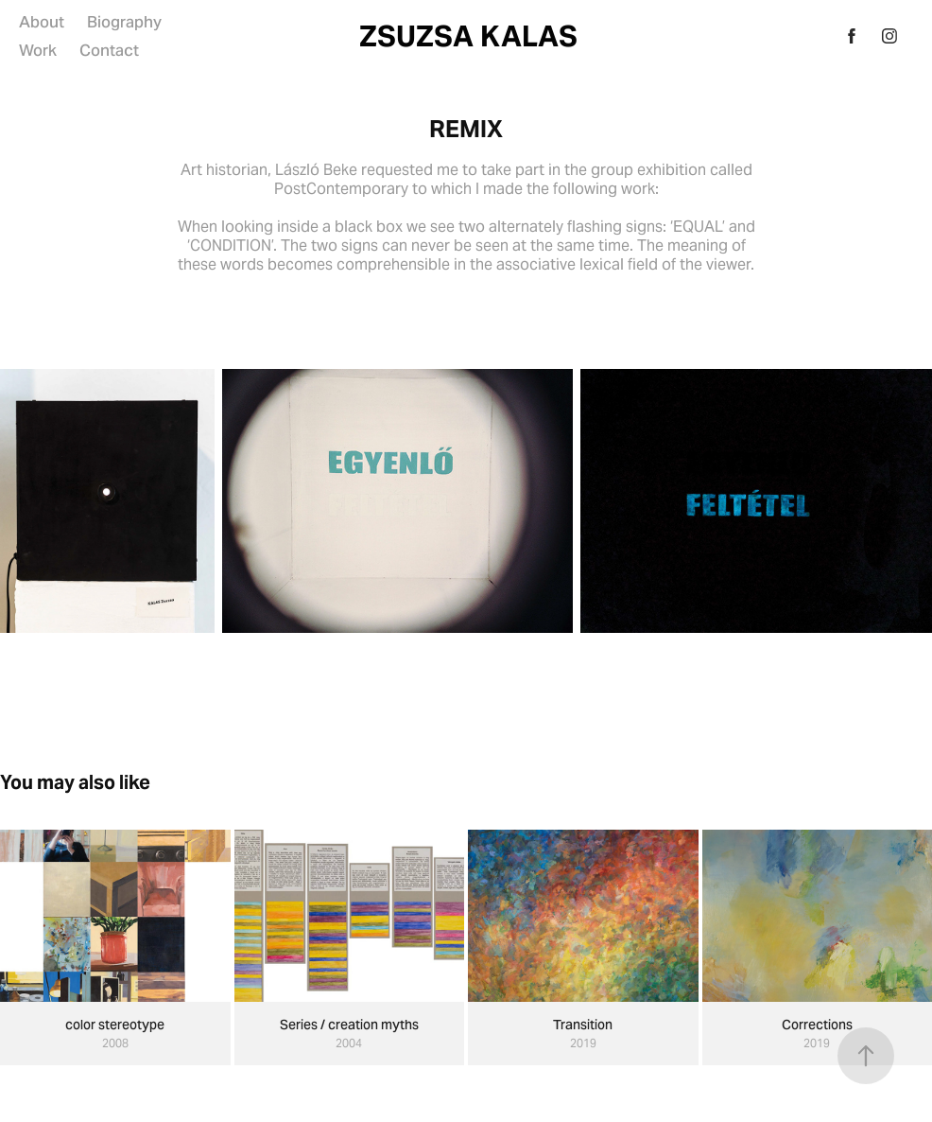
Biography (124, 21)
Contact (109, 50)
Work (38, 50)
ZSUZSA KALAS (468, 36)
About (41, 21)
